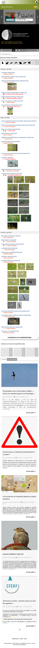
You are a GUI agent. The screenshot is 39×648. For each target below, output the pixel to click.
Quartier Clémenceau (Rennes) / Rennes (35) (12, 96)
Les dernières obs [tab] (5, 54)
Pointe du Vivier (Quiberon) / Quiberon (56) (11, 327)
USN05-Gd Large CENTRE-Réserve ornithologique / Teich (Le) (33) (17, 137)
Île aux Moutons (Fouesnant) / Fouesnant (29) (12, 244)
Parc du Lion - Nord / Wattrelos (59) (10, 331)
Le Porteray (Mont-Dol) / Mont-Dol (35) (10, 141)
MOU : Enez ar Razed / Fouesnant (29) (10, 129)
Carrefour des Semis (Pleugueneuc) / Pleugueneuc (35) (14, 80)
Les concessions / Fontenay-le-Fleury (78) (11, 105)
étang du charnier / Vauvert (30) (9, 133)
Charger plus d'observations (19, 337)
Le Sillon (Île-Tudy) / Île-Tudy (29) (9, 248)
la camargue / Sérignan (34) (8, 72)
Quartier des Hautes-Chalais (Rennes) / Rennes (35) (14, 92)
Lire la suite (31, 412)
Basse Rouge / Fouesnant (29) (8, 240)
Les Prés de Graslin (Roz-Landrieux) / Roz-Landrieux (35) (15, 153)
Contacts (21, 638)
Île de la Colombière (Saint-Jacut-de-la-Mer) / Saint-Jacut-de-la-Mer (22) (18, 121)
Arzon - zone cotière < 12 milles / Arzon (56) (12, 100)
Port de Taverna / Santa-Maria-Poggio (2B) (11, 252)
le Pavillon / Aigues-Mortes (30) (9, 256)
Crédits (25, 638)
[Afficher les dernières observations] (9, 57)
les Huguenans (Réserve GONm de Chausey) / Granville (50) (16, 315)
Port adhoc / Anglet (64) (7, 157)
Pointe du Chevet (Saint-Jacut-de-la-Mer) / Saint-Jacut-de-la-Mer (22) (18, 125)
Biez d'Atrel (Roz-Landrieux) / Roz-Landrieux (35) (13, 76)
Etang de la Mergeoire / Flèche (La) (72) (11, 169)
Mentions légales (15, 638)
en (36, 6)
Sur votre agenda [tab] (12, 359)
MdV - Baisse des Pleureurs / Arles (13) (11, 235)
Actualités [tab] (3, 359)
